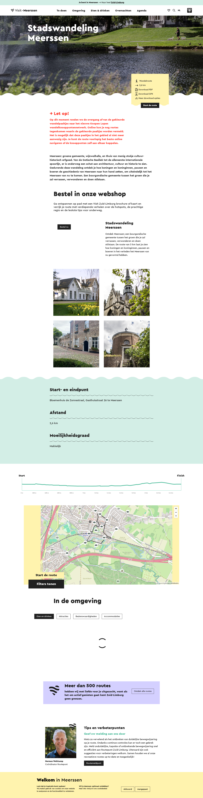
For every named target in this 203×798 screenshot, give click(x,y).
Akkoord (128, 789)
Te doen (62, 10)
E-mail (110, 750)
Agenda (141, 10)
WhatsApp (61, 750)
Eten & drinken (100, 10)
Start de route (150, 105)
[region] (101, 545)
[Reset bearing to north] (176, 516)
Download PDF (146, 90)
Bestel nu (64, 227)
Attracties (63, 616)
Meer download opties (149, 98)
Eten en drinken (44, 616)
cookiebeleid (102, 788)
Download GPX (146, 94)
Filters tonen (46, 584)
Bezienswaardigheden (86, 616)
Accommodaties (112, 616)
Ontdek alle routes (143, 652)
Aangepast (142, 789)
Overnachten (123, 10)
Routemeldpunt (93, 724)
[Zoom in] (176, 508)
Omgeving (78, 10)
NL (179, 10)
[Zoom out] (176, 512)
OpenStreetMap (164, 583)
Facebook (81, 750)
